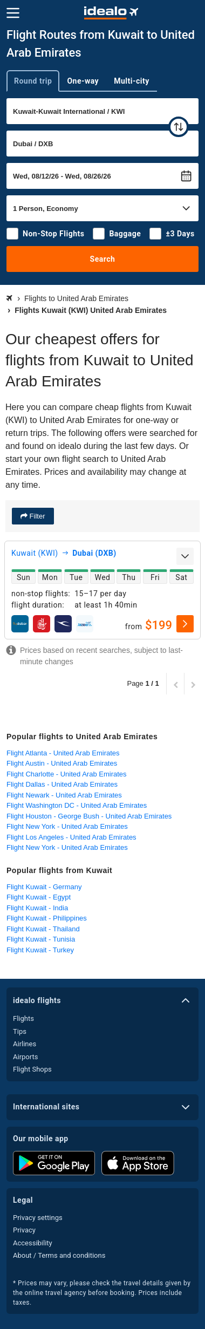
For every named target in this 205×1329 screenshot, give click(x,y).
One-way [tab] (83, 81)
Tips (19, 1031)
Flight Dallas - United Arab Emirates (62, 784)
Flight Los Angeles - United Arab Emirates (71, 837)
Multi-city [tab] (131, 81)
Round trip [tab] (33, 81)
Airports (25, 1057)
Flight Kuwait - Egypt (38, 897)
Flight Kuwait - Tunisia (40, 939)
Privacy (24, 1230)
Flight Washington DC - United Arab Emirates (76, 805)
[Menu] (13, 13)
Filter (36, 516)
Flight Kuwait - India (37, 908)
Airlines (24, 1044)
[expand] (185, 556)
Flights (23, 1018)
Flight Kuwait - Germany (43, 887)
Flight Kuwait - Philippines (46, 918)
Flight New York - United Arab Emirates (67, 826)
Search (102, 259)
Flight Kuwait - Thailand (43, 929)
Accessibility (32, 1243)
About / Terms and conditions (59, 1255)
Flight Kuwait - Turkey (40, 950)
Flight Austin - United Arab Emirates (61, 763)
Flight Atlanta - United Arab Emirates (63, 753)
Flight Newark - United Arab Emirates (64, 795)
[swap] (178, 127)
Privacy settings (38, 1218)
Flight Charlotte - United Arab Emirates (66, 774)
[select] (185, 623)
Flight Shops (32, 1069)
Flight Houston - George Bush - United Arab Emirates (89, 816)
